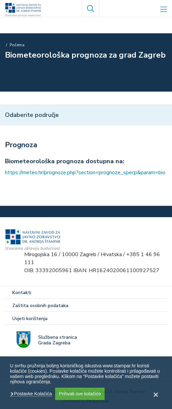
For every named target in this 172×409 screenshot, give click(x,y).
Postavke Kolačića (32, 393)
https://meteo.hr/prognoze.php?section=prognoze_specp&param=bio (85, 172)
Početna (17, 45)
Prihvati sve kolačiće (80, 393)
